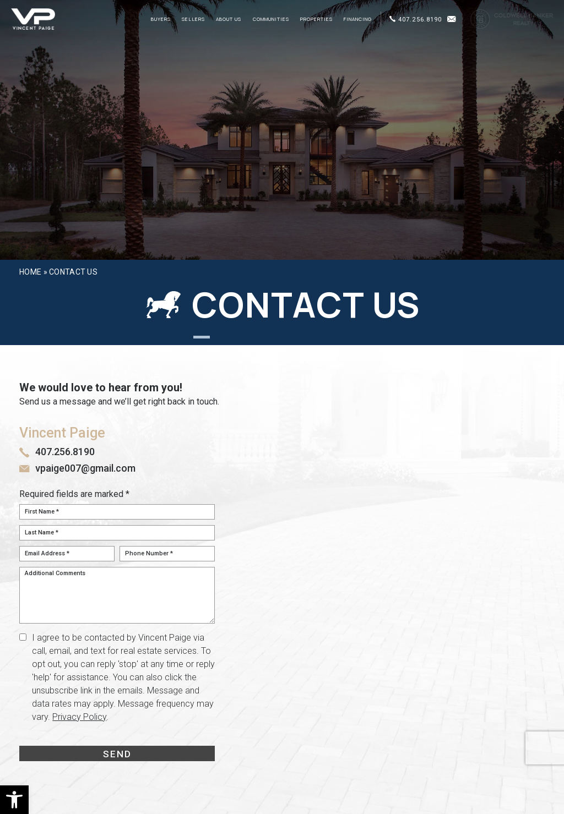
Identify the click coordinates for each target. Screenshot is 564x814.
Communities (271, 19)
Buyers (161, 19)
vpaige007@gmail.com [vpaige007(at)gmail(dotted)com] (85, 468)
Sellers (193, 19)
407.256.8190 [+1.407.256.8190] (415, 19)
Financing (358, 19)
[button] (14, 799)
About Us (228, 19)
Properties (316, 19)
